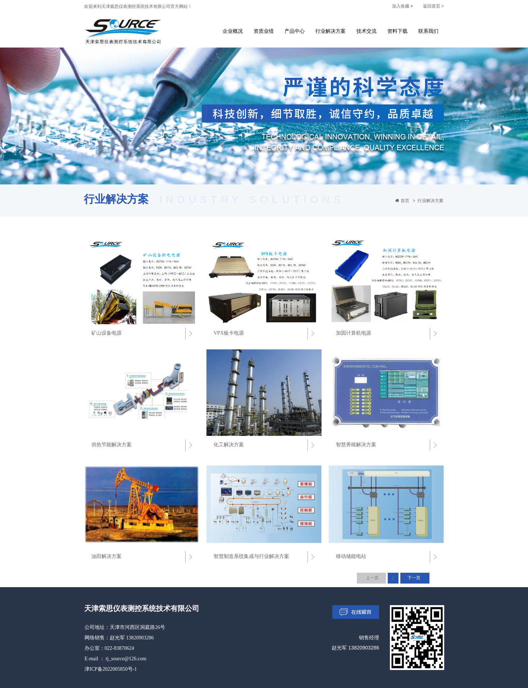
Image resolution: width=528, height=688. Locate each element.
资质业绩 (264, 31)
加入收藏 (402, 6)
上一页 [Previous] (372, 577)
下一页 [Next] (414, 577)
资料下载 (397, 31)
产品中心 (295, 31)
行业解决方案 (330, 31)
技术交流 (366, 31)
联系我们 (428, 31)
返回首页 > (433, 6)
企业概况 (233, 31)
